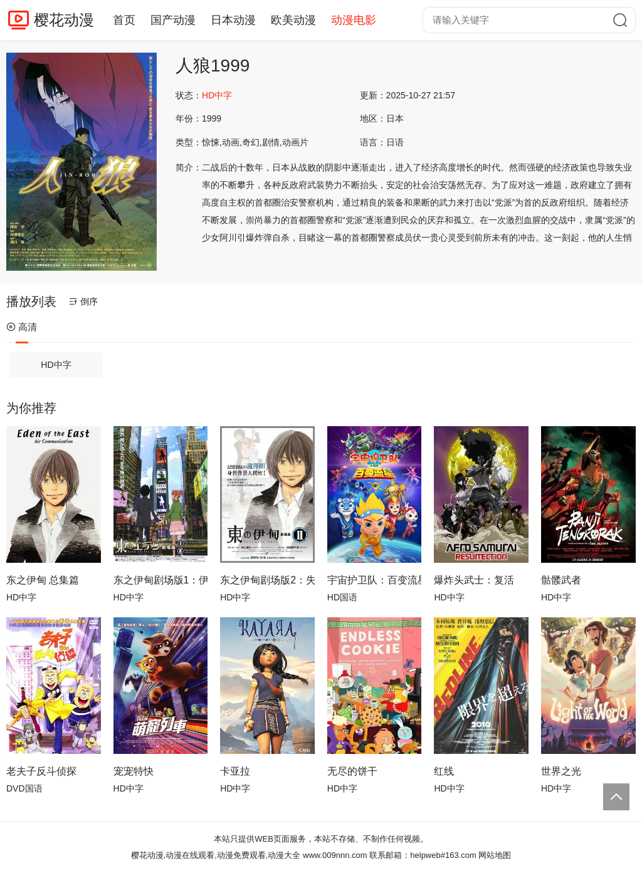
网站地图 (494, 855)
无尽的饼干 (352, 771)
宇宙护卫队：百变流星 (374, 580)
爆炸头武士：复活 (474, 580)
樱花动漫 (64, 19)
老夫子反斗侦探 (41, 771)
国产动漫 (173, 20)
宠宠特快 (133, 771)
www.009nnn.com (335, 855)
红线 (444, 771)
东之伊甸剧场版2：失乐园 (267, 580)
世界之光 (561, 771)
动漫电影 (353, 20)
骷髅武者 (561, 580)
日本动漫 (233, 20)
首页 (124, 20)
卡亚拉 (235, 771)
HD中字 (56, 365)
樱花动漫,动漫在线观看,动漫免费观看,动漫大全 (216, 855)
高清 (21, 326)
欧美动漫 (293, 20)
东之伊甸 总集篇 (42, 580)
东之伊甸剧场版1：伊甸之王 (160, 580)
